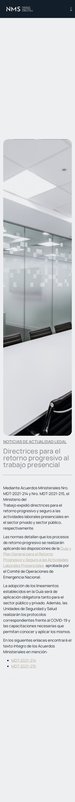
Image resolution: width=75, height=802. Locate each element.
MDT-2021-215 (23, 666)
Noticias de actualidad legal (35, 441)
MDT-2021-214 (23, 660)
